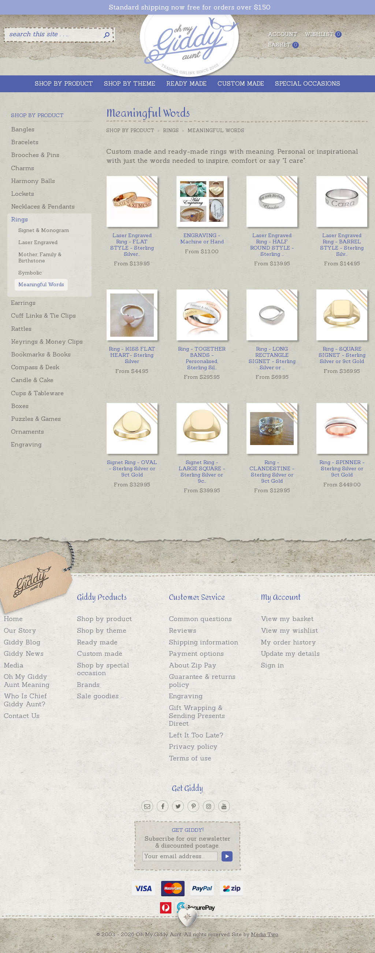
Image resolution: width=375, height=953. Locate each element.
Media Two (264, 934)
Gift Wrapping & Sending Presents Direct (197, 715)
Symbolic (30, 272)
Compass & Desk (35, 367)
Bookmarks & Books (41, 354)
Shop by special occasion (103, 669)
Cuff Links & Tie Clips (43, 315)
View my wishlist (289, 630)
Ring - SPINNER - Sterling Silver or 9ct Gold (342, 468)
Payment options (196, 653)
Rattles (21, 328)
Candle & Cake (32, 380)
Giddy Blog (22, 642)
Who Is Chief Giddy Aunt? (25, 700)
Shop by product (104, 618)
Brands (88, 684)
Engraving (26, 444)
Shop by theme (101, 630)
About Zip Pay (192, 665)
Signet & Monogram (43, 230)
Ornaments (27, 431)
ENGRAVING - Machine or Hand (202, 238)
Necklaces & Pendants (43, 206)
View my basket (287, 618)
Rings (19, 219)
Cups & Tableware (37, 393)
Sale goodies (98, 696)
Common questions (200, 618)
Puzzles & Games (36, 418)
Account (282, 34)
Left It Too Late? (196, 735)
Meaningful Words (41, 284)
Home (13, 618)
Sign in (272, 665)
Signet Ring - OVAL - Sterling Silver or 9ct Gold (132, 468)
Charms (22, 168)
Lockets (22, 193)
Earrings (23, 302)
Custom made (99, 653)
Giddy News (24, 653)
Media (13, 665)
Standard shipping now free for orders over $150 (189, 7)
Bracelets (24, 142)
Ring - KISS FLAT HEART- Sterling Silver (132, 355)
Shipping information (203, 642)
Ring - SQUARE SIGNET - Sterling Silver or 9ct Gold (342, 355)
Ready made (97, 642)
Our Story (20, 630)
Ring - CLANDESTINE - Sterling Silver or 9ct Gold (271, 471)
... (132, 244)
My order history (288, 642)
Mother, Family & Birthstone (40, 257)
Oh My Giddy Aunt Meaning (26, 680)
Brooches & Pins (35, 154)
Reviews (182, 630)
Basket (283, 44)
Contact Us (22, 715)
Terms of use (190, 758)
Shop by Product (130, 130)
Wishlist (323, 34)
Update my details (290, 653)
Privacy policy (193, 746)
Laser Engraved (37, 242)
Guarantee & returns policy (202, 680)
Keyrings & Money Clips (47, 341)
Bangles (22, 129)
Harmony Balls (33, 180)
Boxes (20, 406)
